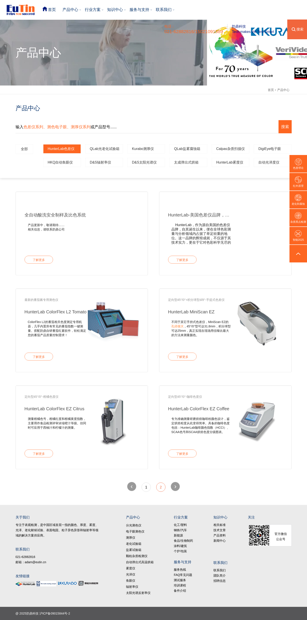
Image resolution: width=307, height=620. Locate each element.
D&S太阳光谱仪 (144, 162)
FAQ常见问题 (183, 575)
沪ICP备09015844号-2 (54, 613)
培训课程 (180, 585)
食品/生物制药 (183, 540)
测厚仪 (130, 537)
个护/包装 (180, 551)
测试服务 (180, 580)
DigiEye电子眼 (269, 149)
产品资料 (219, 535)
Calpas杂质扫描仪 (230, 149)
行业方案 (93, 9)
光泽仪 (130, 574)
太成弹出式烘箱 (186, 162)
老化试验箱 (133, 543)
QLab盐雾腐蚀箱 (187, 149)
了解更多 (39, 262)
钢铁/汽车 (180, 530)
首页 (52, 9)
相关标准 (219, 525)
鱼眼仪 (130, 580)
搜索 (299, 29)
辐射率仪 (132, 586)
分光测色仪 (133, 525)
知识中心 (115, 9)
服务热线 (180, 569)
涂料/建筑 (180, 546)
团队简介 (219, 575)
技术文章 (219, 530)
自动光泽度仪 (268, 162)
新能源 (178, 535)
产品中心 (70, 9)
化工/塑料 (180, 525)
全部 (24, 149)
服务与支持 (139, 9)
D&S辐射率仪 (100, 162)
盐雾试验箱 (133, 550)
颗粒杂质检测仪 (136, 556)
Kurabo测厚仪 (143, 149)
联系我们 (164, 9)
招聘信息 (219, 581)
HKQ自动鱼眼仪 (60, 162)
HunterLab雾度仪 (229, 162)
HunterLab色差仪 (61, 149)
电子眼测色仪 (135, 531)
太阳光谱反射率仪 (138, 593)
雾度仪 (130, 568)
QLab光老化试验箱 (104, 149)
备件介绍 (180, 590)
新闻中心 (219, 540)
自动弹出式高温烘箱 (140, 562)
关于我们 (23, 517)
